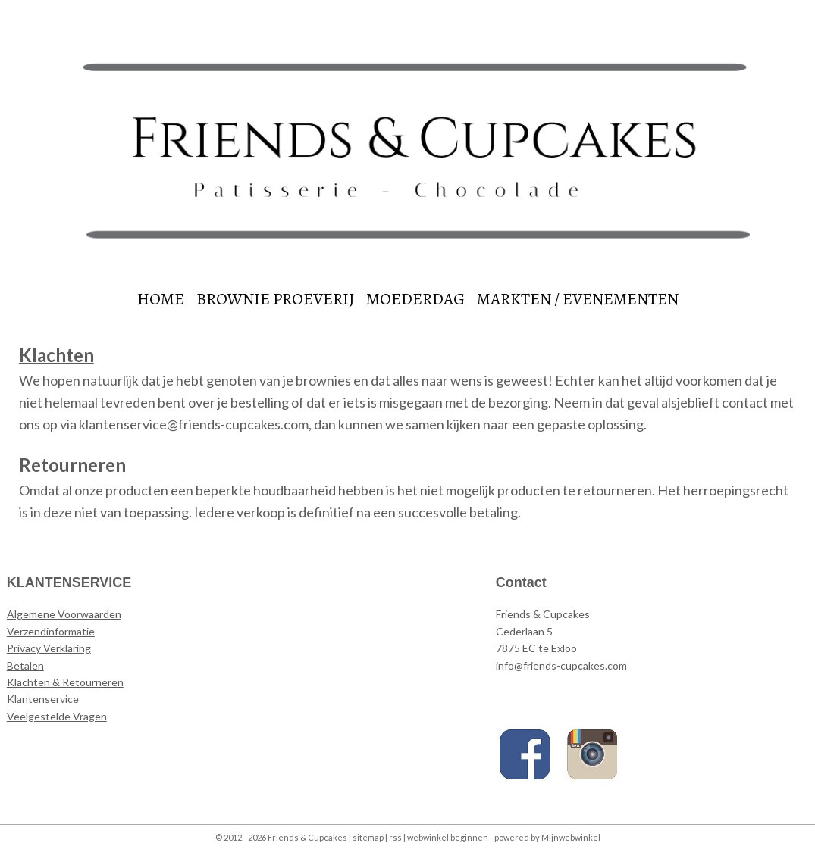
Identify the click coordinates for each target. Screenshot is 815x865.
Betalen (25, 665)
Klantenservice (43, 698)
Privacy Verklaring (49, 648)
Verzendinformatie (51, 631)
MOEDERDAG (415, 299)
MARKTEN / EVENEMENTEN (578, 299)
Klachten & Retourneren (65, 682)
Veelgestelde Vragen (57, 716)
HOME (160, 299)
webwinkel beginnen (447, 837)
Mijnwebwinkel (570, 837)
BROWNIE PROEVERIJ (275, 299)
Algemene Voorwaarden (64, 613)
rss (395, 837)
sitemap (368, 837)
